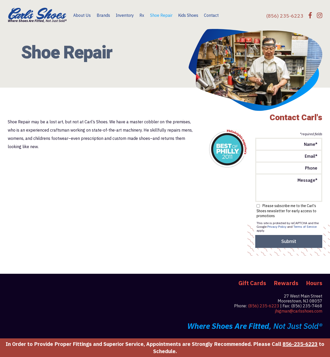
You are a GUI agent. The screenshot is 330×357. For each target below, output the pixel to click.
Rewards (286, 283)
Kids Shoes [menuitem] (188, 15)
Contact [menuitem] (211, 15)
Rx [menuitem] (141, 15)
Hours (314, 283)
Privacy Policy (276, 227)
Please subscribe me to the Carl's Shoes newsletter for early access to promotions (286, 210)
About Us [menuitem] (82, 15)
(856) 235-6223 (263, 305)
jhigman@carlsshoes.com (298, 311)
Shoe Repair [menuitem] (161, 15)
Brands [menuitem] (103, 15)
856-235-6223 (300, 343)
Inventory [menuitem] (125, 15)
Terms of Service (305, 227)
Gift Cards (252, 283)
